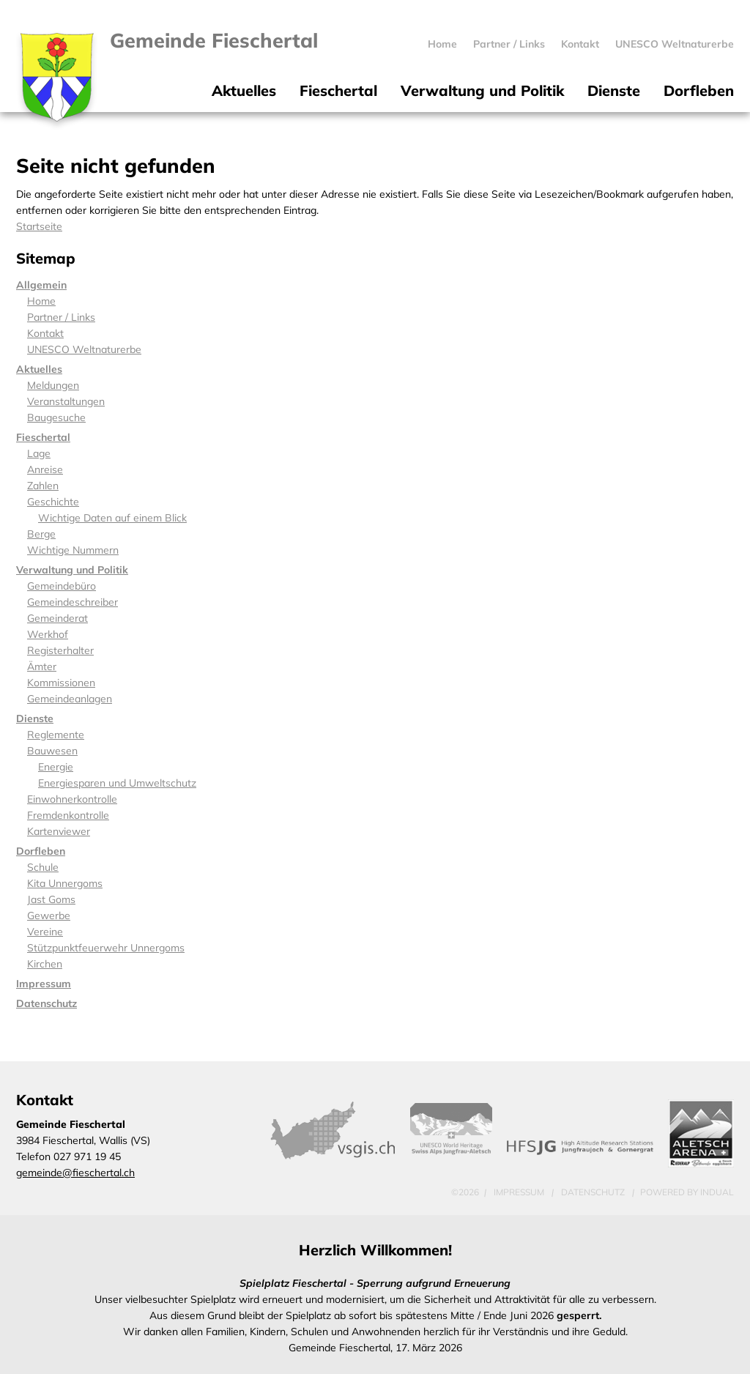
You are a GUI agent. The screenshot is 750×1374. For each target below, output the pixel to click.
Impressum (43, 983)
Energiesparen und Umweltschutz (117, 783)
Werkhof (47, 634)
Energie (55, 766)
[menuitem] (442, 44)
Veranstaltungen (66, 401)
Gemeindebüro (61, 586)
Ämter (41, 666)
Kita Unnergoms (65, 883)
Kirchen (44, 963)
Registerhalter (60, 650)
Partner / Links (61, 317)
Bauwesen (52, 750)
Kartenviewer (58, 831)
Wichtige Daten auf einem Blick (112, 517)
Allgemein (41, 284)
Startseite (39, 226)
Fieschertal (43, 437)
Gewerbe (48, 915)
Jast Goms (51, 899)
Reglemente (55, 734)
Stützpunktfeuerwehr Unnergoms (106, 947)
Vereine (45, 931)
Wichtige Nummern (73, 550)
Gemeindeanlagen (69, 698)
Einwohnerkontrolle (72, 799)
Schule (43, 867)
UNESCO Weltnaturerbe (84, 349)
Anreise (45, 469)
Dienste (34, 718)
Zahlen (43, 485)
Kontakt (45, 333)
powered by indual (687, 1192)
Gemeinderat (57, 618)
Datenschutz (46, 1003)
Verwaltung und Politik (72, 569)
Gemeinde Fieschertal (214, 40)
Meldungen (53, 385)
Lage (39, 453)
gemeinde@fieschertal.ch (75, 1172)
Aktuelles (39, 369)
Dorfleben (40, 851)
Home (41, 301)
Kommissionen (61, 682)
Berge (41, 534)
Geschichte (53, 501)
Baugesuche (56, 417)
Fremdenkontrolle (68, 815)
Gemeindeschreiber (72, 602)
